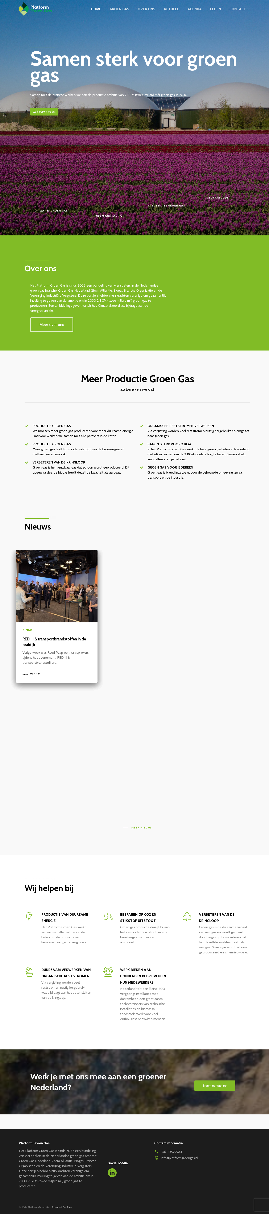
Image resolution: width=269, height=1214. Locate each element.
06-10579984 (172, 1152)
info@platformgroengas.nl (179, 1158)
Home (96, 9)
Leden (215, 9)
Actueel (171, 9)
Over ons (146, 9)
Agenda (194, 9)
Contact (237, 9)
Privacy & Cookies (62, 1207)
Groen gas (119, 9)
